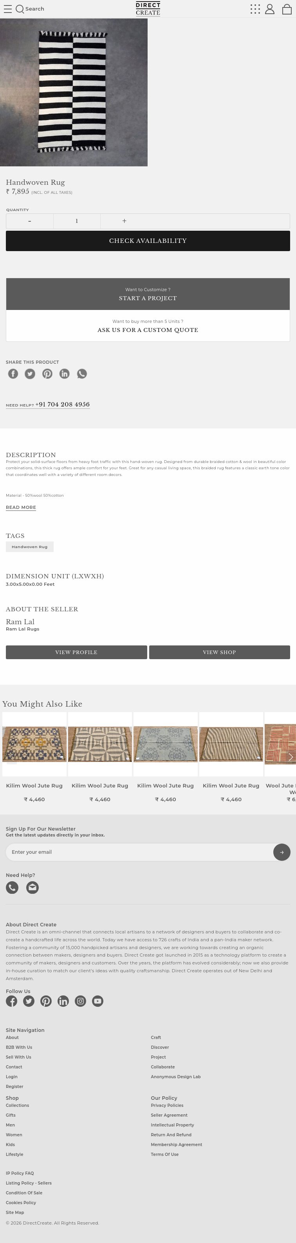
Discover (160, 1047)
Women (14, 1134)
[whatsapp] (82, 373)
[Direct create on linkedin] (65, 1001)
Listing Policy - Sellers (29, 1183)
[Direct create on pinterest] (47, 1001)
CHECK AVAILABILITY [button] (148, 240)
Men (10, 1125)
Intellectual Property (172, 1125)
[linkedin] (65, 373)
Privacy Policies (167, 1105)
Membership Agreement (176, 1144)
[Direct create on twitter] (30, 1001)
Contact (14, 1067)
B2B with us (19, 1047)
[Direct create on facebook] (13, 1001)
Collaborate (163, 1067)
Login (12, 1076)
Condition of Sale (24, 1193)
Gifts (11, 1115)
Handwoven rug (30, 546)
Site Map (15, 1212)
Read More (21, 507)
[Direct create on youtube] (99, 1001)
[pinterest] (47, 373)
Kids (10, 1144)
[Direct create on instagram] (82, 1001)
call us (13, 887)
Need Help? (48, 404)
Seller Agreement (169, 1115)
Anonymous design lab (176, 1076)
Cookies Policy (21, 1202)
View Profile (76, 652)
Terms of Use (165, 1154)
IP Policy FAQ (20, 1173)
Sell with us (18, 1057)
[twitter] (30, 373)
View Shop (219, 652)
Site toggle (8, 9)
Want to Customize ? (148, 295)
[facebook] (13, 373)
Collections (17, 1105)
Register (14, 1086)
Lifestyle (14, 1154)
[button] (290, 757)
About (12, 1037)
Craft (156, 1037)
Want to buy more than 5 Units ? (148, 326)
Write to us (33, 887)
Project (158, 1057)
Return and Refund (171, 1134)
